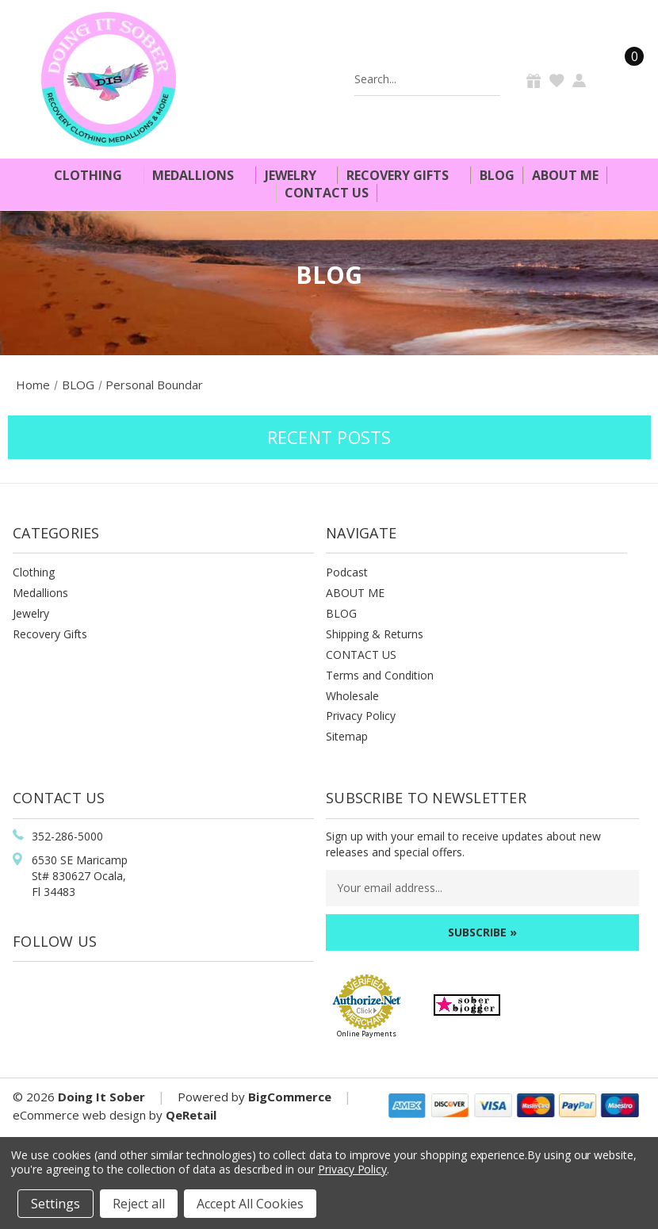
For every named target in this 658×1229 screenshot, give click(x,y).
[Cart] (624, 79)
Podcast (347, 572)
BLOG (341, 613)
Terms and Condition (380, 675)
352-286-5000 (67, 836)
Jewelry (297, 175)
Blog (497, 175)
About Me (565, 175)
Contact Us (327, 192)
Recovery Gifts (404, 175)
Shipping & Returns (374, 633)
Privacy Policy (361, 715)
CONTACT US (361, 654)
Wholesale (352, 695)
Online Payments (366, 1033)
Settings (55, 1203)
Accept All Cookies (250, 1203)
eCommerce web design (79, 1115)
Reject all (139, 1203)
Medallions (199, 175)
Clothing (95, 175)
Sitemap (347, 736)
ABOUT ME (355, 592)
